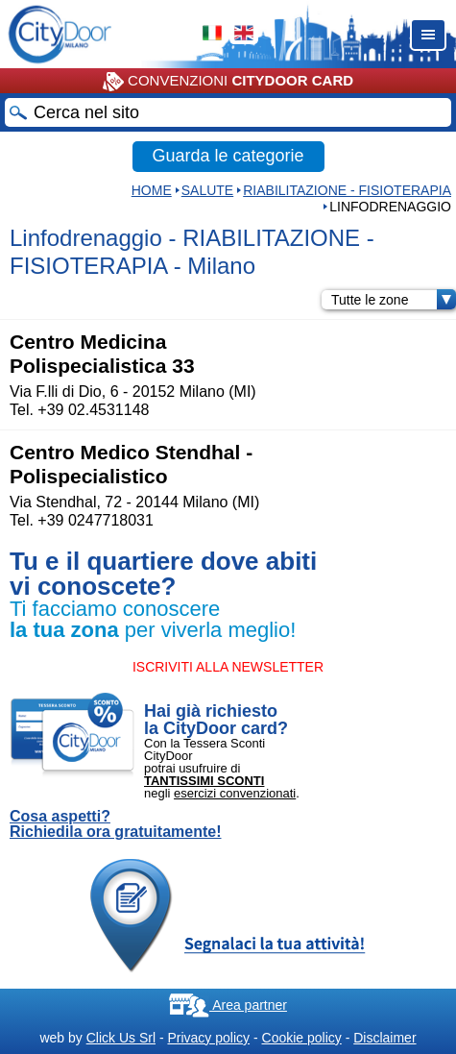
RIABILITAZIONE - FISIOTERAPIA (347, 190)
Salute (207, 190)
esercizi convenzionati (235, 793)
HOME (152, 190)
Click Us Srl (121, 1037)
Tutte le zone (393, 299)
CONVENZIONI (228, 81)
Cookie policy (302, 1037)
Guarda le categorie (227, 155)
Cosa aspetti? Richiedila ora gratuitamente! (116, 824)
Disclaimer (384, 1037)
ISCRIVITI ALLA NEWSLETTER (228, 667)
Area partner (228, 1005)
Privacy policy (208, 1037)
